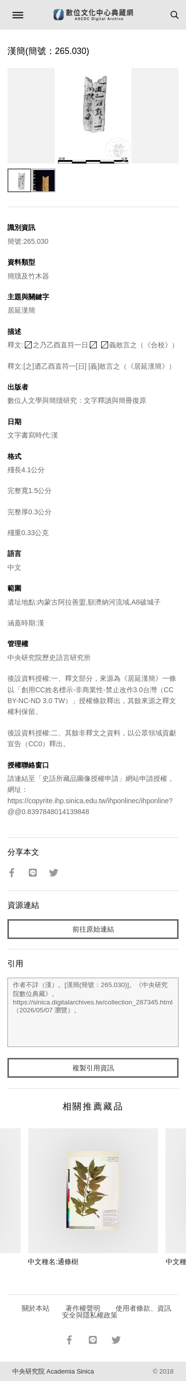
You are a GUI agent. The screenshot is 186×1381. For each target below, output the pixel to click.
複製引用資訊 (93, 1068)
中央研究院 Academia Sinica (53, 1371)
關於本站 (36, 1308)
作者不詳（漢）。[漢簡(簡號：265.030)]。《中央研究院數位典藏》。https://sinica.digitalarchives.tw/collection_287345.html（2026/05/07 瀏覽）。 (93, 1012)
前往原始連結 (93, 929)
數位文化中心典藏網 (93, 15)
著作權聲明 (82, 1308)
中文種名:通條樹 (53, 1262)
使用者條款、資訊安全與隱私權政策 (117, 1311)
